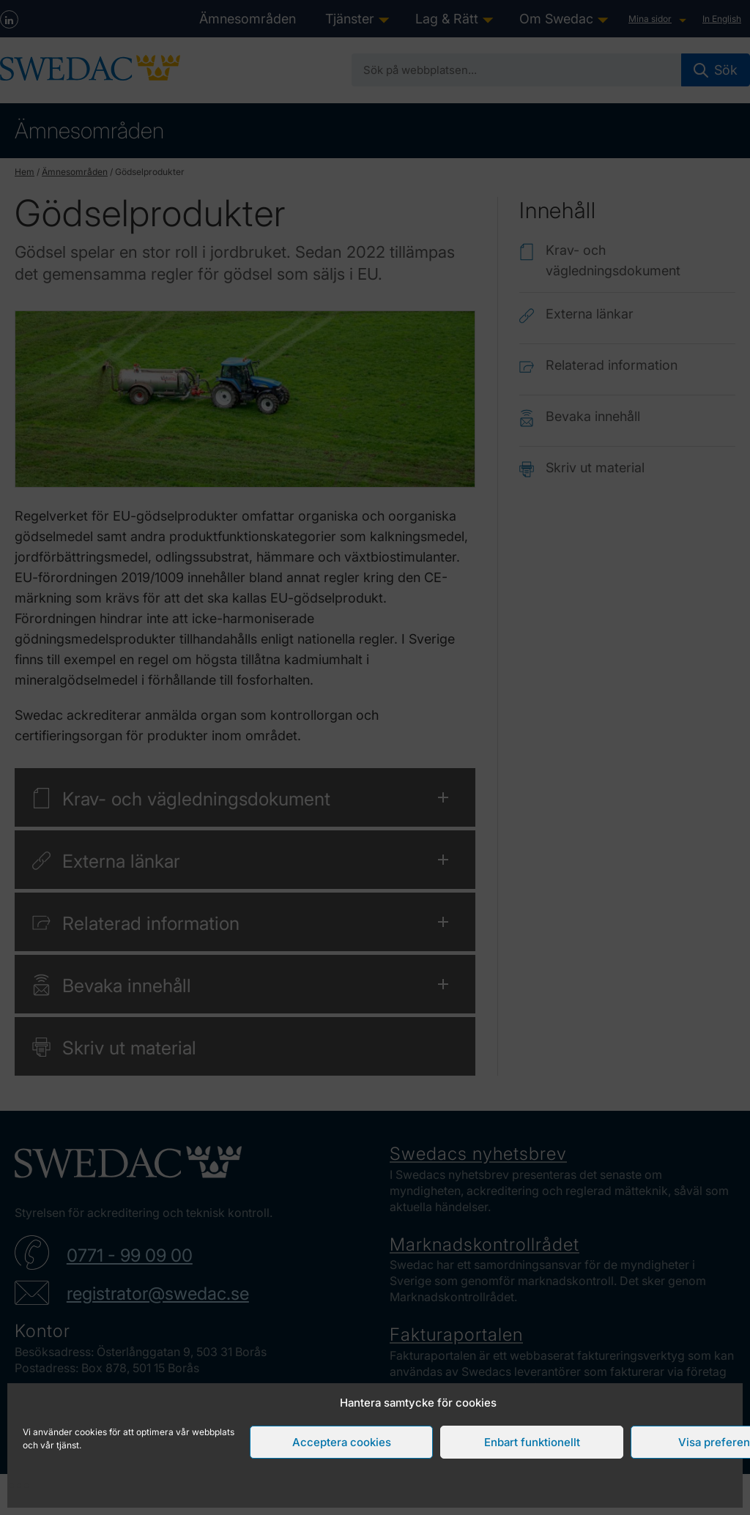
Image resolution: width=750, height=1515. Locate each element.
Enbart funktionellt (532, 1442)
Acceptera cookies (341, 1442)
